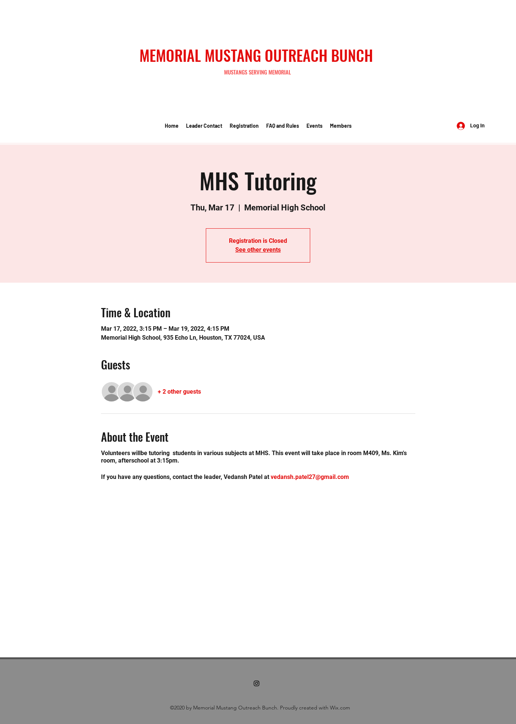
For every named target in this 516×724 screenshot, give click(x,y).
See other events (258, 249)
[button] (204, 125)
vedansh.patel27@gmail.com (310, 476)
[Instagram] (256, 683)
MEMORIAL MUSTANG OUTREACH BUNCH (256, 55)
